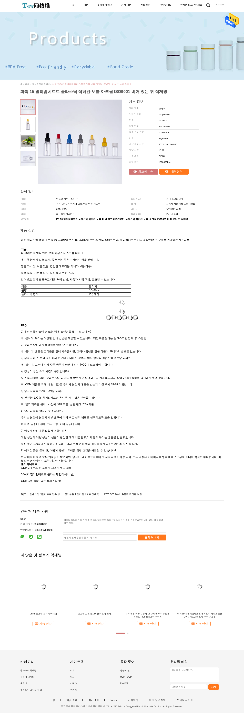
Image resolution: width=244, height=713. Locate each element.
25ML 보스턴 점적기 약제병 (43, 613)
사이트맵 (133, 700)
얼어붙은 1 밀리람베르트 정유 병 (82, 494)
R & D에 (124, 683)
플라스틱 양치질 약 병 (31, 689)
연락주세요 (165, 4)
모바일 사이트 (185, 700)
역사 (72, 677)
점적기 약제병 (27, 677)
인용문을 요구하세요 (191, 4)
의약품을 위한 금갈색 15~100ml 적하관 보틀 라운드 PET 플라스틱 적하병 (148, 615)
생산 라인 (125, 670)
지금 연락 (173, 171)
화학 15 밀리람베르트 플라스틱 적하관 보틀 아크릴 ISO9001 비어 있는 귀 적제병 (92, 84)
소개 (72, 670)
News (113, 700)
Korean (220, 4)
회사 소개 (93, 700)
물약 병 (24, 683)
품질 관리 (145, 4)
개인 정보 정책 (157, 700)
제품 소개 (71, 700)
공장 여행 (126, 4)
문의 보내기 (152, 537)
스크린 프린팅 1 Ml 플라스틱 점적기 (95, 613)
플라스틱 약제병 (28, 670)
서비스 (73, 683)
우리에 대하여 (104, 4)
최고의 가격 (143, 171)
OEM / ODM (126, 677)
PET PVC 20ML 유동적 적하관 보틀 (123, 494)
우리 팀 (73, 689)
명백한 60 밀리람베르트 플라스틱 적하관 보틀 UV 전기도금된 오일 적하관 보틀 (199, 615)
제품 (86, 4)
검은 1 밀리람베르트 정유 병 (45, 494)
